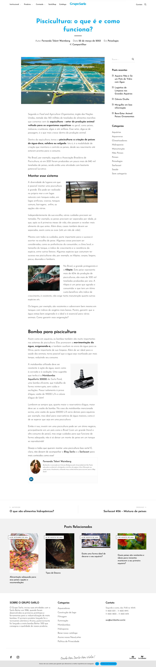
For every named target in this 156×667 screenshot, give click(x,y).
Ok (97, 663)
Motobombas (64, 625)
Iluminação (63, 621)
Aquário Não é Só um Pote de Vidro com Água (123, 79)
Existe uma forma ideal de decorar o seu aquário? (94, 555)
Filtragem (62, 616)
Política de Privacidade (68, 641)
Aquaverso (117, 136)
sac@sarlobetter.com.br (115, 620)
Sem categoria (119, 174)
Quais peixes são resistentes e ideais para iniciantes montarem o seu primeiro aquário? (131, 559)
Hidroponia (117, 145)
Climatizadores (119, 141)
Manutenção (118, 149)
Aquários (116, 132)
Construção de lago (67, 612)
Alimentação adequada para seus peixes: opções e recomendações (23, 580)
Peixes (115, 157)
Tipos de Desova (53, 573)
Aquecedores (64, 608)
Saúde (115, 169)
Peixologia (113, 41)
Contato (139, 4)
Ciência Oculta (122, 99)
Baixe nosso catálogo (67, 633)
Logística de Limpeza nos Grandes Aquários (123, 91)
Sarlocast (84, 452)
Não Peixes (117, 153)
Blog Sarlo (69, 452)
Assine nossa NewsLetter (69, 637)
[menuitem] (17, 4)
